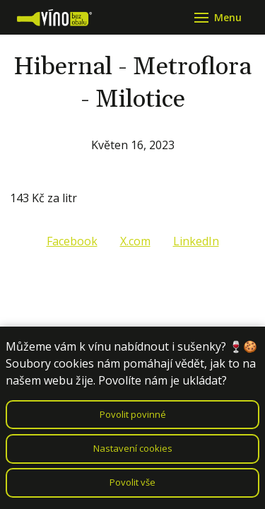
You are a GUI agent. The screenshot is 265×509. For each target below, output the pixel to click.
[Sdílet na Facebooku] (72, 241)
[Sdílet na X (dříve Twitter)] (135, 241)
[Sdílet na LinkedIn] (196, 241)
